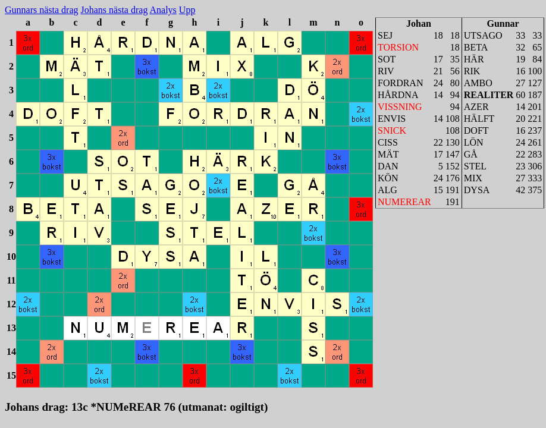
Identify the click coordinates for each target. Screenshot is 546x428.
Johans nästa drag (114, 10)
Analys (163, 10)
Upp (187, 10)
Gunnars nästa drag (42, 10)
